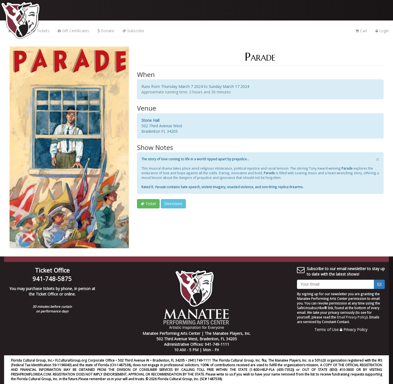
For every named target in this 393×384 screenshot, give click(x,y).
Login (382, 30)
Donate (105, 30)
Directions (173, 203)
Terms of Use (326, 329)
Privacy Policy (355, 329)
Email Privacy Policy (352, 317)
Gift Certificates (73, 30)
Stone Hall (150, 120)
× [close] (377, 160)
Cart (361, 30)
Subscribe (133, 30)
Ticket (148, 203)
